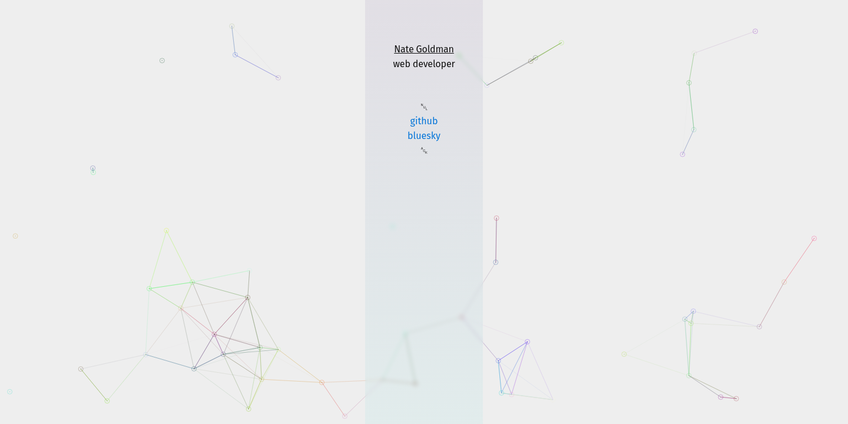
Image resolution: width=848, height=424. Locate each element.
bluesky (424, 135)
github (424, 121)
